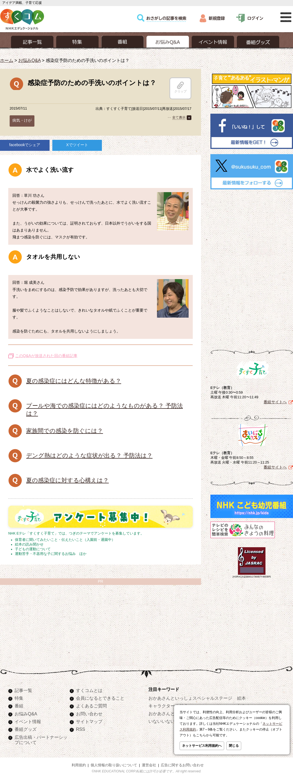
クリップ (180, 87)
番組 (19, 705)
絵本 (241, 698)
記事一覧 (23, 690)
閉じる (234, 746)
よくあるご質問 (91, 705)
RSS (80, 729)
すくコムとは (89, 690)
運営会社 (149, 765)
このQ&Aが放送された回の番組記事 (46, 355)
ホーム (6, 60)
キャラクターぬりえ (168, 705)
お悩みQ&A (29, 60)
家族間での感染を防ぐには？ (64, 430)
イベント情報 (28, 721)
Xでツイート (77, 145)
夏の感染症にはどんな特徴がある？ (73, 381)
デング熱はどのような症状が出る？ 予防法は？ (89, 455)
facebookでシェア (24, 145)
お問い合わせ (89, 713)
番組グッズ (26, 729)
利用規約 (79, 765)
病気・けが (22, 120)
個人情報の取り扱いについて (114, 765)
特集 (19, 698)
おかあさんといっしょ (170, 713)
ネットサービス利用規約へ (202, 746)
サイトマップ (89, 721)
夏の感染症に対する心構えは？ (67, 480)
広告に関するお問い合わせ (182, 765)
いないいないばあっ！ (170, 721)
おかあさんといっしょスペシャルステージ (190, 698)
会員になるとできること (100, 698)
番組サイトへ (275, 402)
